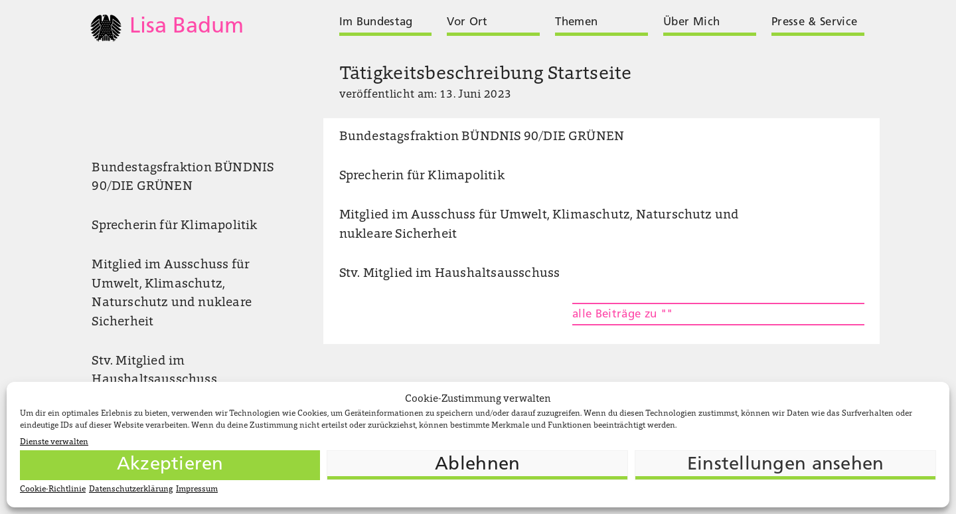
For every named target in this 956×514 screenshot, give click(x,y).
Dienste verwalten (54, 442)
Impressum (197, 489)
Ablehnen (477, 465)
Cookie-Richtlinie (53, 489)
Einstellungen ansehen (785, 465)
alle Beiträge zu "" (622, 314)
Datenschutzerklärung (131, 489)
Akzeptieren (170, 465)
